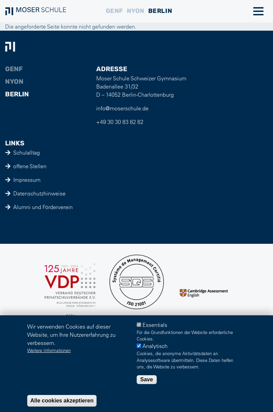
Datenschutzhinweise (39, 193)
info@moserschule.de (122, 108)
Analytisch (155, 346)
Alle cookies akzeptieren (61, 400)
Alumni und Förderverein (43, 207)
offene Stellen (30, 166)
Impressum (26, 179)
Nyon (135, 11)
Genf (114, 11)
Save (146, 379)
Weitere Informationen (49, 350)
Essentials (154, 324)
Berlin (160, 11)
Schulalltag (26, 152)
